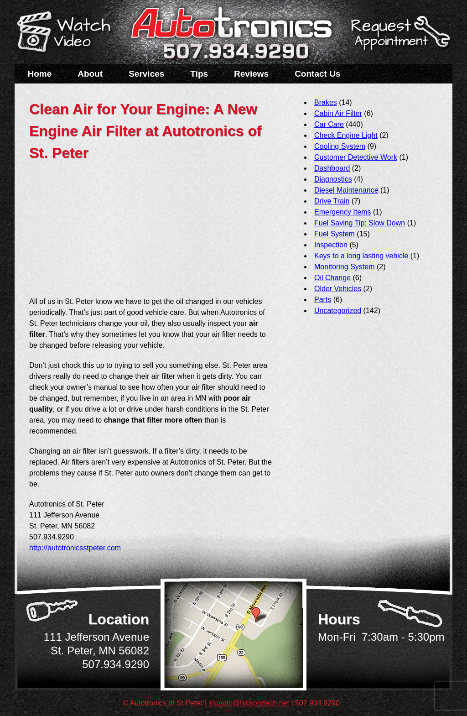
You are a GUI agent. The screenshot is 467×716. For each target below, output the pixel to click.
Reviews (251, 73)
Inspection (331, 245)
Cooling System (339, 146)
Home (40, 73)
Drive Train (331, 201)
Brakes (325, 102)
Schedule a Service (399, 38)
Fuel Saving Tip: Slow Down (359, 223)
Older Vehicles (337, 289)
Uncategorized (337, 310)
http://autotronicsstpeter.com (75, 548)
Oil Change (332, 278)
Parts (322, 299)
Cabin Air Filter (338, 113)
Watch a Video (68, 33)
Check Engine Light (346, 135)
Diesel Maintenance (346, 190)
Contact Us (317, 73)
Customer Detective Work (355, 157)
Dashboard (332, 168)
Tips (199, 73)
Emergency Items (342, 212)
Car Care (329, 124)
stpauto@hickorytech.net (249, 703)
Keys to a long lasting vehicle (361, 256)
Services (146, 73)
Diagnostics (333, 179)
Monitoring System (344, 267)
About (90, 73)
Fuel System (334, 234)
